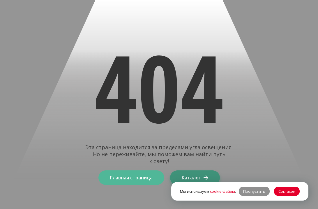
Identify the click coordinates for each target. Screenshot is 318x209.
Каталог (195, 177)
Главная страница (131, 177)
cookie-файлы (222, 191)
